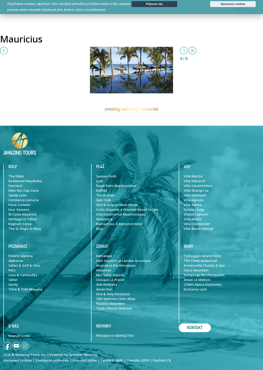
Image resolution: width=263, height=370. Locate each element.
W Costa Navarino (22, 214)
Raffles (101, 190)
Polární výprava (20, 256)
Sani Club (103, 200)
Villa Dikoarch (195, 181)
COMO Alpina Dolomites (202, 284)
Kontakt (195, 327)
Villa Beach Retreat (198, 228)
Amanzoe (103, 270)
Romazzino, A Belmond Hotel (119, 224)
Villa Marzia (193, 176)
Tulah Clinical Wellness (114, 308)
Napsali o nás (19, 335)
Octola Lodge (194, 209)
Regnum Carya (20, 224)
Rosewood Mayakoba (25, 181)
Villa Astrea (193, 205)
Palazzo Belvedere (110, 303)
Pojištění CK (162, 360)
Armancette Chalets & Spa (204, 265)
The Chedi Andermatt (200, 260)
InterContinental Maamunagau (120, 214)
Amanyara (104, 219)
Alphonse (15, 260)
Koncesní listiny (85, 360)
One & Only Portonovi (113, 294)
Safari (13, 280)
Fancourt (15, 186)
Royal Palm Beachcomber (116, 186)
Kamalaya (104, 256)
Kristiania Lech (195, 289)
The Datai (16, 176)
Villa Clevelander (197, 224)
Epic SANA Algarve (110, 275)
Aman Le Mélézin (197, 280)
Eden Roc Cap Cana (23, 190)
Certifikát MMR (111, 360)
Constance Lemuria (23, 200)
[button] (4, 51)
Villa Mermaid (195, 195)
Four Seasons (18, 209)
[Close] (192, 51)
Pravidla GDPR (138, 360)
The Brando (105, 195)
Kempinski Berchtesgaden (204, 275)
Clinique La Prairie (110, 280)
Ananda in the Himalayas (116, 265)
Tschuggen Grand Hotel (202, 256)
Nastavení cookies (17, 360)
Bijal (99, 228)
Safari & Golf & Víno (24, 265)
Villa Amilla (193, 219)
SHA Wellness (106, 284)
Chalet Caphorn (196, 214)
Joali (99, 181)
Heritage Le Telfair (22, 219)
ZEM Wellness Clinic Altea (115, 299)
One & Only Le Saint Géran (117, 205)
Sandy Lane (17, 195)
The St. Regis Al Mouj (24, 228)
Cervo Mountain (196, 270)
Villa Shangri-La (196, 190)
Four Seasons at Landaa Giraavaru (123, 260)
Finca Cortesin (19, 205)
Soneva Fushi (106, 176)
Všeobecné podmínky (52, 360)
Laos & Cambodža (22, 275)
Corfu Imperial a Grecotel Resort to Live (127, 209)
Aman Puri (104, 289)
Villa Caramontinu (198, 186)
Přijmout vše (154, 4)
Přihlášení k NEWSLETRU (115, 335)
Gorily (13, 284)
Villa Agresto (194, 200)
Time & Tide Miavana (25, 289)
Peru (11, 270)
